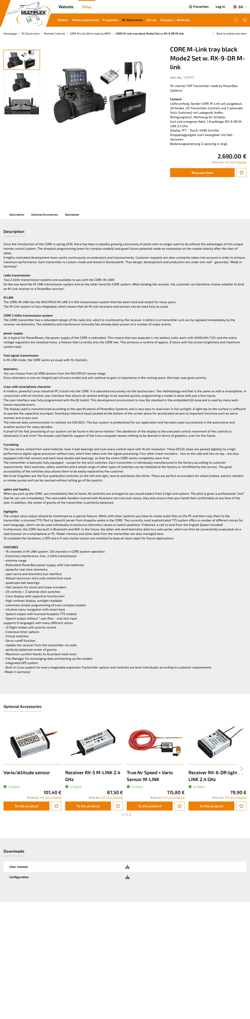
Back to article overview (229, 33)
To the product (26, 806)
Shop (86, 6)
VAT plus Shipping (235, 162)
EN (238, 7)
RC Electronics (132, 20)
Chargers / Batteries (175, 20)
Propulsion (110, 20)
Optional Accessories (44, 214)
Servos (151, 20)
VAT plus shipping (50, 797)
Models (63, 20)
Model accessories (85, 20)
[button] (120, 814)
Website (66, 6)
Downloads (72, 214)
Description (17, 214)
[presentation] (241, 769)
